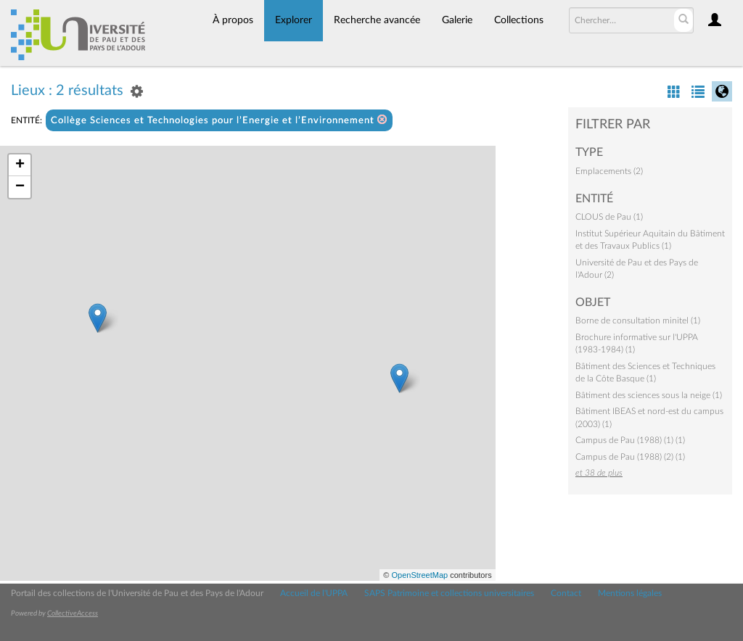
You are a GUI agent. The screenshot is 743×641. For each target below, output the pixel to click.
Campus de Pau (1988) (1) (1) (630, 440)
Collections (518, 20)
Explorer (293, 20)
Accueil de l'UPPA (314, 593)
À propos (233, 20)
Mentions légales (630, 593)
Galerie (457, 20)
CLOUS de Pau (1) (609, 216)
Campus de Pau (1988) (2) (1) (630, 456)
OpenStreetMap (419, 575)
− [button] (20, 187)
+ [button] (20, 165)
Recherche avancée (377, 20)
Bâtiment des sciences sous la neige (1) (648, 395)
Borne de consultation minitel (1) (637, 320)
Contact (566, 593)
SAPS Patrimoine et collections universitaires (449, 593)
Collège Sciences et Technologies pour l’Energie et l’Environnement (219, 120)
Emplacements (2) (609, 171)
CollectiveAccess (72, 613)
